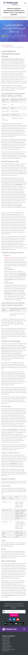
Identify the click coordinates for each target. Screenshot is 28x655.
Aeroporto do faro (5, 640)
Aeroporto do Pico (5, 650)
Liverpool (10, 257)
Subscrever (14, 615)
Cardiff (6, 257)
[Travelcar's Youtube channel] (17, 619)
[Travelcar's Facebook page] (10, 619)
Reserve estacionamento (7, 45)
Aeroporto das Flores (6, 644)
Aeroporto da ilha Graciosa (7, 646)
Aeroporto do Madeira (6, 641)
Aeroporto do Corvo (6, 643)
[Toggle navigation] (25, 3)
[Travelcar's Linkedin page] (14, 619)
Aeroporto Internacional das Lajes (8, 649)
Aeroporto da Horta (5, 647)
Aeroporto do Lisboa (6, 637)
